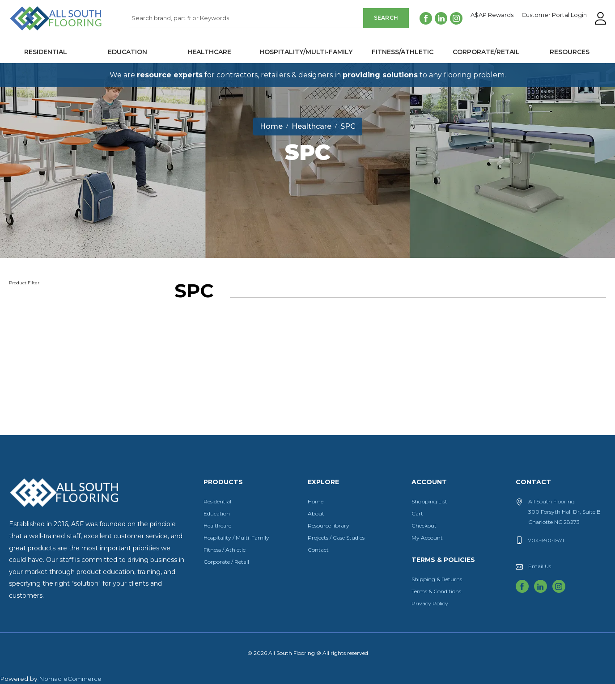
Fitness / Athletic (225, 549)
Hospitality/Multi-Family (305, 52)
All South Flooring (41, 33)
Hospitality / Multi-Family (236, 537)
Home (315, 501)
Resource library (328, 525)
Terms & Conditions (436, 591)
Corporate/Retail (486, 52)
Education (127, 52)
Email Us (539, 566)
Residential (45, 52)
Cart (417, 513)
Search (386, 17)
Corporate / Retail (226, 561)
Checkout (424, 525)
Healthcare (209, 52)
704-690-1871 (546, 540)
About (316, 513)
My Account (427, 537)
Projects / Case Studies (336, 537)
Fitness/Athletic (402, 52)
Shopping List (429, 501)
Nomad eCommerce (70, 678)
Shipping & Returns (436, 579)
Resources (570, 52)
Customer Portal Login (554, 15)
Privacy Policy (429, 603)
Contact (318, 549)
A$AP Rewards (492, 15)
